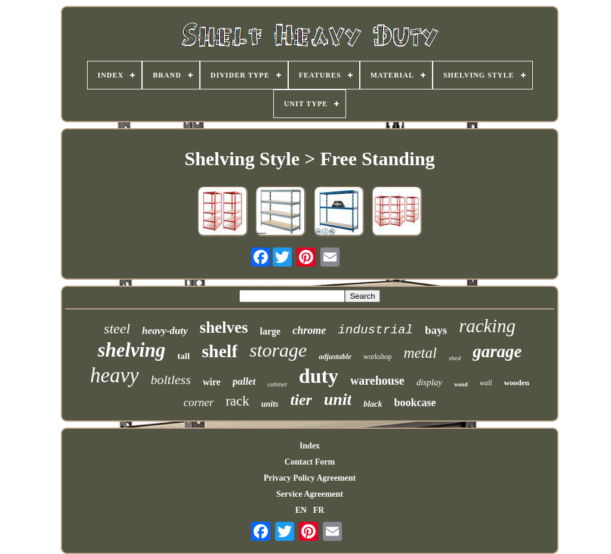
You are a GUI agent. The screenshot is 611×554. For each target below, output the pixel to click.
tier (301, 399)
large (270, 331)
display (429, 382)
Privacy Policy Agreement (310, 477)
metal (420, 353)
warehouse (377, 380)
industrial (375, 330)
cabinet (276, 384)
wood (461, 384)
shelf (219, 351)
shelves (224, 327)
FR (319, 510)
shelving (132, 350)
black (372, 404)
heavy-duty (164, 330)
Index (310, 445)
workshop (377, 356)
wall (486, 383)
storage (278, 350)
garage (497, 351)
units (270, 404)
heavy (114, 375)
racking (487, 325)
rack (237, 401)
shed (455, 357)
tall (183, 356)
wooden (516, 382)
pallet (244, 381)
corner (199, 402)
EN (301, 510)
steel (117, 328)
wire (212, 382)
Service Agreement (309, 494)
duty (318, 376)
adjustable (335, 356)
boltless (171, 379)
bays (436, 330)
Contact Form (310, 461)
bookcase (415, 402)
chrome (309, 330)
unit (338, 399)
